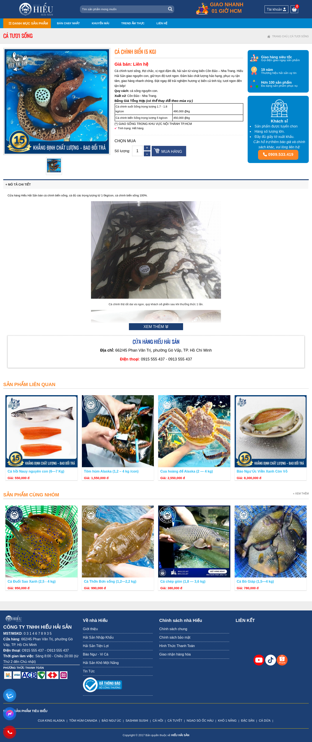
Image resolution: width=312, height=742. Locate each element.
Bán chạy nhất (68, 23)
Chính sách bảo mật (174, 637)
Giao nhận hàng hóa (175, 654)
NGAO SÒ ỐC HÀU (200, 720)
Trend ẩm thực (133, 23)
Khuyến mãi (100, 23)
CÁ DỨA (265, 720)
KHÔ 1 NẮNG (227, 720)
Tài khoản (276, 9)
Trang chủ (280, 36)
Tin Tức (89, 671)
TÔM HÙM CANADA (83, 720)
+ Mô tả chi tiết (18, 184)
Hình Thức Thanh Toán (177, 646)
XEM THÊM (156, 327)
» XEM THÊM (301, 493)
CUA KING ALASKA (51, 720)
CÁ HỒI (158, 720)
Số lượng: (122, 151)
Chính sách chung (173, 629)
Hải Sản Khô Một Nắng (101, 663)
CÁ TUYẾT (174, 720)
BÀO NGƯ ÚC (111, 720)
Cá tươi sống (299, 36)
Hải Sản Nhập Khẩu (98, 637)
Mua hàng (171, 151)
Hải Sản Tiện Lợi (96, 646)
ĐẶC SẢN (248, 720)
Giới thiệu (90, 629)
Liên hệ (161, 23)
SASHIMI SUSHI (136, 720)
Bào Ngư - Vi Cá (95, 654)
